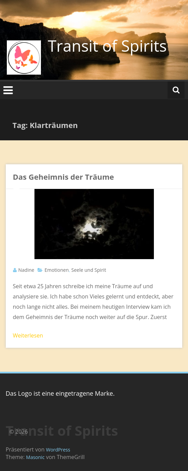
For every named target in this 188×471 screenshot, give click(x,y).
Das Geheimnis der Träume (63, 176)
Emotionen (56, 270)
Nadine (26, 270)
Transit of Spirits (107, 45)
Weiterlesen (28, 335)
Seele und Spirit (88, 270)
